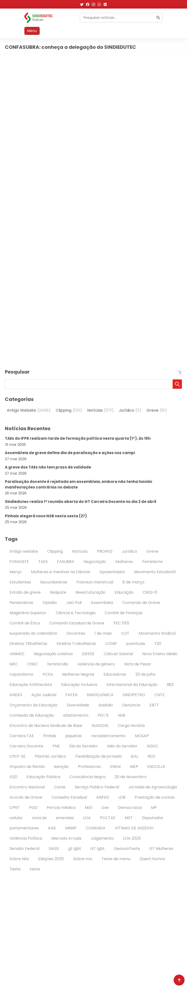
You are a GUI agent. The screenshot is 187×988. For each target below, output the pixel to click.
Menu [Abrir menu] (32, 30)
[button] (177, 384)
